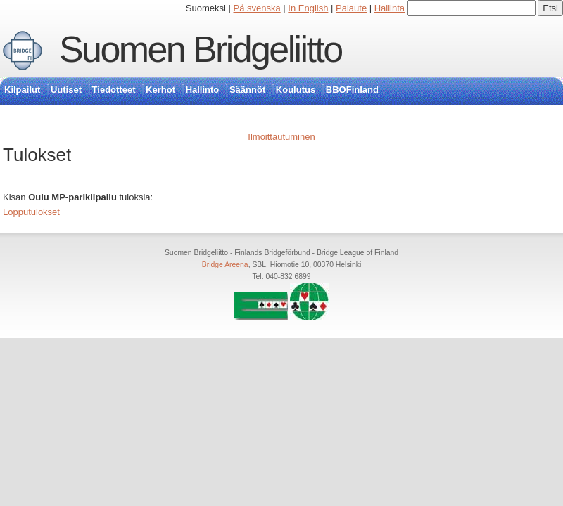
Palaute (351, 8)
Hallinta (389, 8)
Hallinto (203, 89)
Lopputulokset (31, 212)
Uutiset (66, 89)
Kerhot (160, 89)
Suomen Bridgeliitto (200, 49)
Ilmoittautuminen (281, 136)
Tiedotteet (114, 89)
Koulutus (295, 89)
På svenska (257, 8)
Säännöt (247, 89)
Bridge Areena (225, 264)
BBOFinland (352, 89)
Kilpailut (22, 89)
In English (308, 8)
